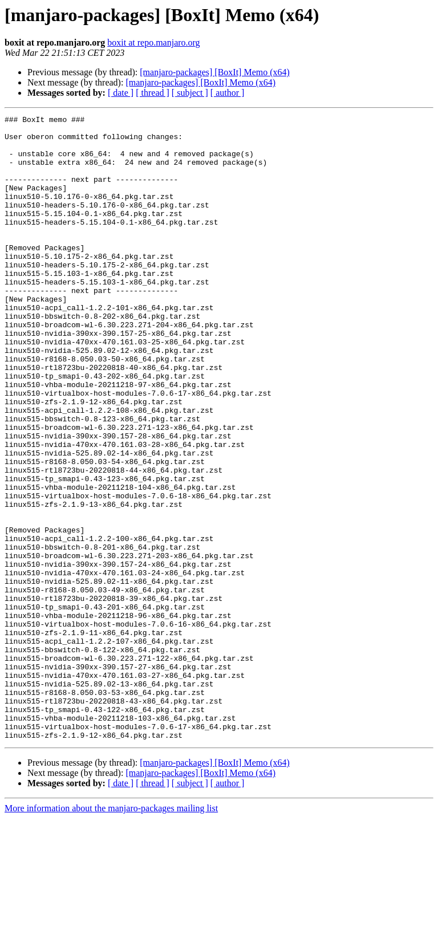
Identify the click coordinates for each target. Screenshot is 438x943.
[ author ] (227, 92)
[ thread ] (152, 92)
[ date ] (120, 92)
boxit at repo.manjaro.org (153, 42)
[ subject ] (190, 92)
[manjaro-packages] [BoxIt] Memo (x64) (215, 72)
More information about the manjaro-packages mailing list (111, 933)
